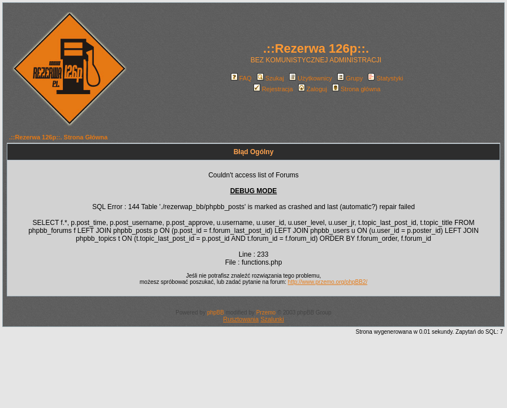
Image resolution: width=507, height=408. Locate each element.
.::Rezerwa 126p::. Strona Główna (58, 137)
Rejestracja (273, 89)
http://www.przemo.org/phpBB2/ (328, 282)
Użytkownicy (310, 78)
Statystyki (385, 78)
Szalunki (272, 319)
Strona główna (356, 89)
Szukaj (270, 78)
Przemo (266, 312)
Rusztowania (241, 319)
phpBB (215, 312)
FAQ (241, 78)
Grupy (350, 78)
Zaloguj (312, 89)
